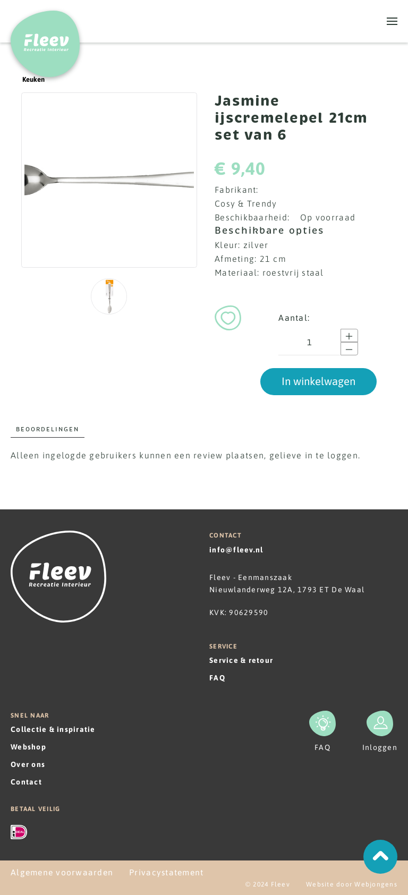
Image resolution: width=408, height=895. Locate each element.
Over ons (28, 764)
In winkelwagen (318, 381)
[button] (392, 21)
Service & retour (241, 660)
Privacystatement (166, 872)
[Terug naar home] (45, 38)
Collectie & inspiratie (53, 729)
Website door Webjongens (351, 884)
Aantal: (294, 317)
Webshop (28, 747)
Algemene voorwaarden (62, 872)
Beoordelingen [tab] (47, 429)
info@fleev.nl (236, 549)
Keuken (28, 79)
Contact (26, 782)
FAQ (217, 678)
